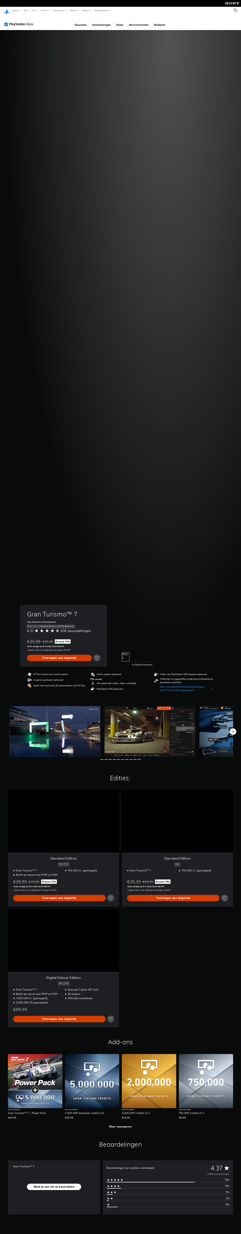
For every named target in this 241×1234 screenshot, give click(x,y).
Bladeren (159, 21)
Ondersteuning (101, 10)
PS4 (34, 10)
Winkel (85, 10)
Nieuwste (80, 21)
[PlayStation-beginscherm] (6, 10)
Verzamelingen (101, 21)
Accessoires (58, 10)
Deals (119, 21)
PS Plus (44, 10)
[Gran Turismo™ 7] (55, 727)
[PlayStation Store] (19, 20)
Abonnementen (139, 21)
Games (15, 10)
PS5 (25, 10)
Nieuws (73, 10)
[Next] (233, 728)
